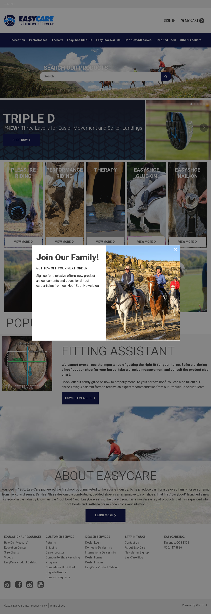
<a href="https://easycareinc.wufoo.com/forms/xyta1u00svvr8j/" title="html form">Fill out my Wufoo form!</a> (69, 313)
